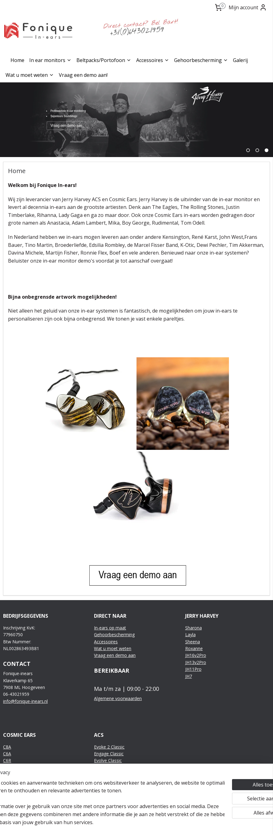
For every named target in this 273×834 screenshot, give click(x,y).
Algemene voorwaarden (118, 698)
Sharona (193, 628)
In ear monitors (50, 60)
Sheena (192, 642)
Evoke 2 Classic (109, 747)
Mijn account (248, 7)
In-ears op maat (110, 628)
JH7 (188, 676)
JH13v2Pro (195, 662)
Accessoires (152, 60)
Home (17, 60)
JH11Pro (193, 669)
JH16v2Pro (195, 655)
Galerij (240, 60)
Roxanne (194, 648)
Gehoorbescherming (201, 60)
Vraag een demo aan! (83, 75)
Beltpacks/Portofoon (103, 60)
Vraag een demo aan (115, 655)
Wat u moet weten (30, 75)
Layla (190, 634)
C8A (7, 747)
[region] (95, 798)
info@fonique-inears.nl (25, 701)
